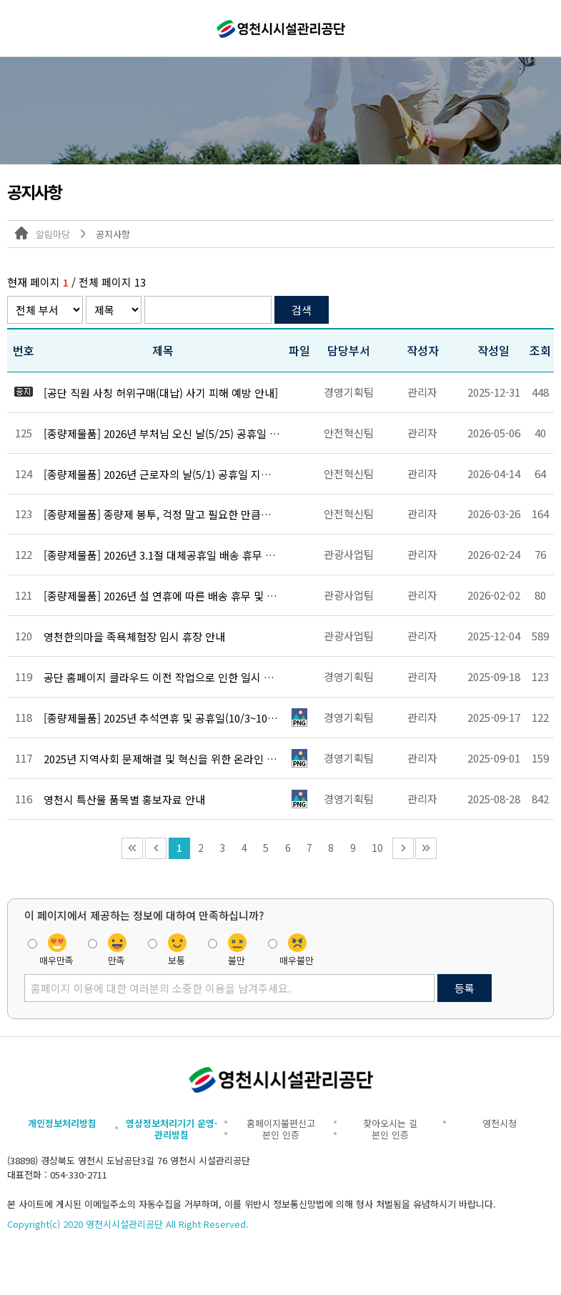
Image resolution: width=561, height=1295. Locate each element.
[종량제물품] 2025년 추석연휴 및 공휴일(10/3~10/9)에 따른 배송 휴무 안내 (162, 718)
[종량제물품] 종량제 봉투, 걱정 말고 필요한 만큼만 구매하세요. (162, 514)
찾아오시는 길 (390, 1123)
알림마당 (53, 234)
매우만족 (56, 959)
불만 (236, 959)
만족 (116, 959)
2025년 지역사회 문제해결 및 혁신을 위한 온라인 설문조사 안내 (162, 759)
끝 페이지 (426, 848)
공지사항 (113, 234)
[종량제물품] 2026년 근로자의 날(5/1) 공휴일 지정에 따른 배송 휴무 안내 (162, 474)
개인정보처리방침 (62, 1123)
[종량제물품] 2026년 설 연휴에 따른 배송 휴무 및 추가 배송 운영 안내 (162, 596)
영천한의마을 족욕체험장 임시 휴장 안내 (134, 636)
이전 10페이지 (156, 848)
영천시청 (499, 1123)
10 (377, 847)
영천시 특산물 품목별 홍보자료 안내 (124, 799)
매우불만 (296, 959)
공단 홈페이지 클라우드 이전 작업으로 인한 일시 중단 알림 (162, 677)
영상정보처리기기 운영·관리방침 (171, 1128)
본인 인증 (280, 1134)
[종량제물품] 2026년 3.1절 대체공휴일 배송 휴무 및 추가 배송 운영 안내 (162, 555)
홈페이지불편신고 (281, 1123)
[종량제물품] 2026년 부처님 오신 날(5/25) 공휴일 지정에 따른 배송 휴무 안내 (162, 433)
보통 (176, 959)
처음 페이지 (132, 848)
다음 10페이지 (403, 848)
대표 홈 (21, 233)
